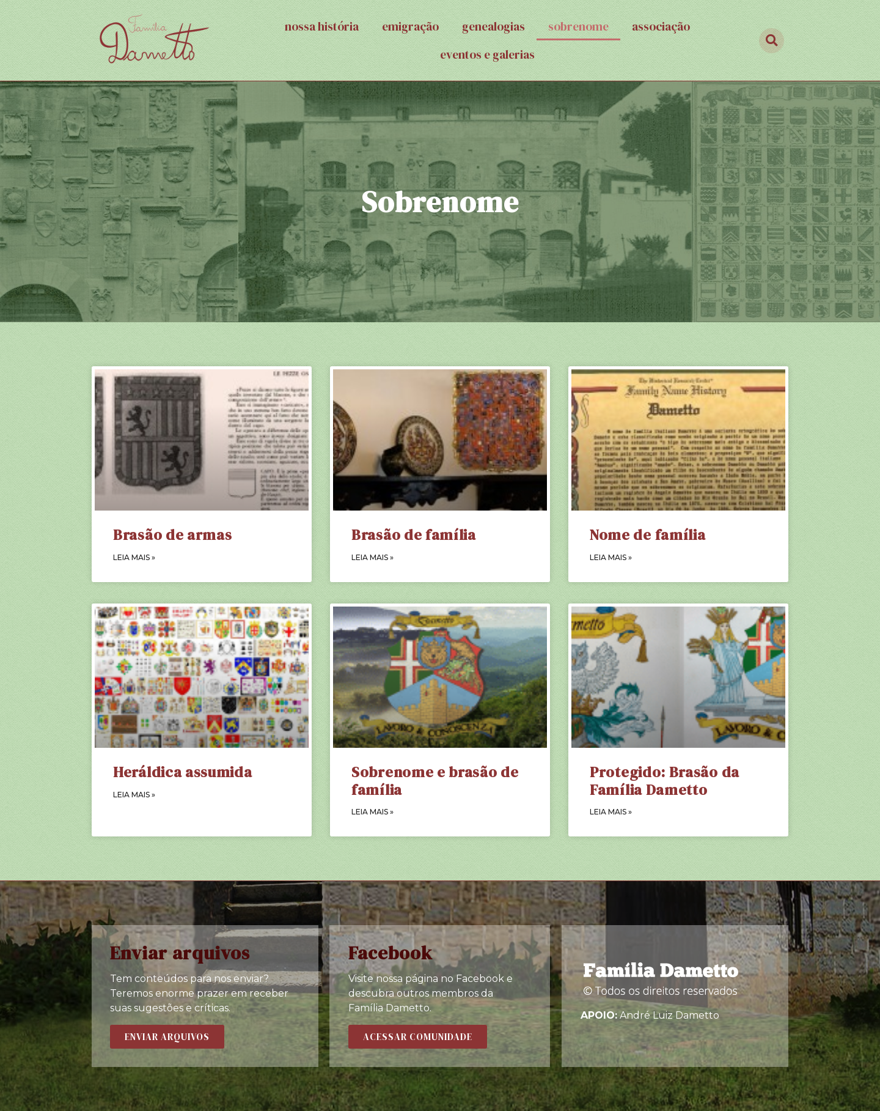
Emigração (410, 26)
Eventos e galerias (487, 54)
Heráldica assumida (182, 772)
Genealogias (493, 26)
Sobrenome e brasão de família (435, 781)
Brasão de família (413, 535)
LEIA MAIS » (134, 557)
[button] (167, 1037)
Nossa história (322, 26)
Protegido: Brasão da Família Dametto (664, 781)
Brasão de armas (172, 535)
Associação (661, 26)
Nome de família (648, 535)
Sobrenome (578, 26)
